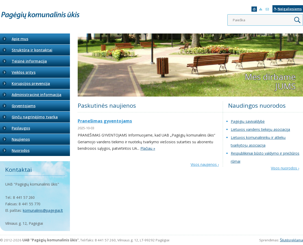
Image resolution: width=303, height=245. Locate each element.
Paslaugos (21, 128)
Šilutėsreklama (291, 240)
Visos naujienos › (205, 164)
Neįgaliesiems (290, 8)
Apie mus (20, 38)
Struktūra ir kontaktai (32, 49)
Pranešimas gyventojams (105, 121)
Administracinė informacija (36, 94)
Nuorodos (21, 150)
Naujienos (21, 139)
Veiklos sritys (23, 72)
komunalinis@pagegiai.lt (43, 210)
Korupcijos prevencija (31, 83)
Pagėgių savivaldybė (248, 121)
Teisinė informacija (29, 61)
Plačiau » (147, 148)
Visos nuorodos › (285, 168)
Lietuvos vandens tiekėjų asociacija (260, 129)
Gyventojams (23, 105)
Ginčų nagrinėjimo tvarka (35, 116)
